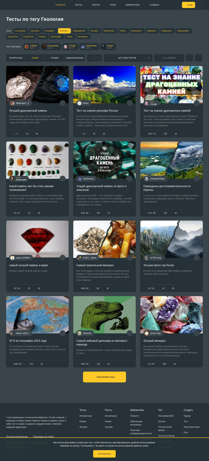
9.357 (151, 365)
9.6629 (85, 365)
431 (98, 214)
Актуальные (111, 416)
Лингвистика (112, 31)
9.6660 (85, 214)
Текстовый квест (192, 427)
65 (98, 290)
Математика (141, 31)
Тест (186, 421)
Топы (111, 5)
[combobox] (128, 58)
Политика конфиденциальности (141, 432)
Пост (186, 432)
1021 (17, 214)
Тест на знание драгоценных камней (167, 111)
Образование (189, 31)
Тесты (75, 5)
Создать (155, 5)
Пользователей (165, 416)
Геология (65, 31)
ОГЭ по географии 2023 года (28, 342)
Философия (58, 37)
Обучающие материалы (136, 423)
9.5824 (85, 290)
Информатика (81, 31)
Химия (72, 37)
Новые (35, 58)
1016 (17, 290)
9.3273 (152, 134)
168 (164, 365)
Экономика (85, 37)
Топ (160, 410)
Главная (57, 5)
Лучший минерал (154, 342)
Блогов (161, 421)
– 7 (16, 134)
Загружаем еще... (106, 379)
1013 (151, 290)
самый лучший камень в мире (28, 266)
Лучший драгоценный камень (28, 111)
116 (165, 214)
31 (163, 290)
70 (29, 214)
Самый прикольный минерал (95, 266)
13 (27, 134)
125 (98, 365)
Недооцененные (74, 58)
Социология (29, 37)
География (50, 31)
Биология (36, 31)
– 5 (83, 134)
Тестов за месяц (166, 435)
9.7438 (152, 214)
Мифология (172, 31)
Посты (94, 5)
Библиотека (132, 5)
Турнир (187, 416)
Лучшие (55, 58)
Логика (127, 31)
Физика (43, 37)
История (97, 31)
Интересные (15, 58)
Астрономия (20, 31)
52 (29, 290)
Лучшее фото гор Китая (158, 266)
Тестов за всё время (165, 428)
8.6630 (18, 365)
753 (165, 134)
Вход (189, 5)
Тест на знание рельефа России (97, 111)
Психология (13, 37)
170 (31, 365)
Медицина (156, 31)
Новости (134, 416)
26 (94, 134)
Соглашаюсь (104, 454)
